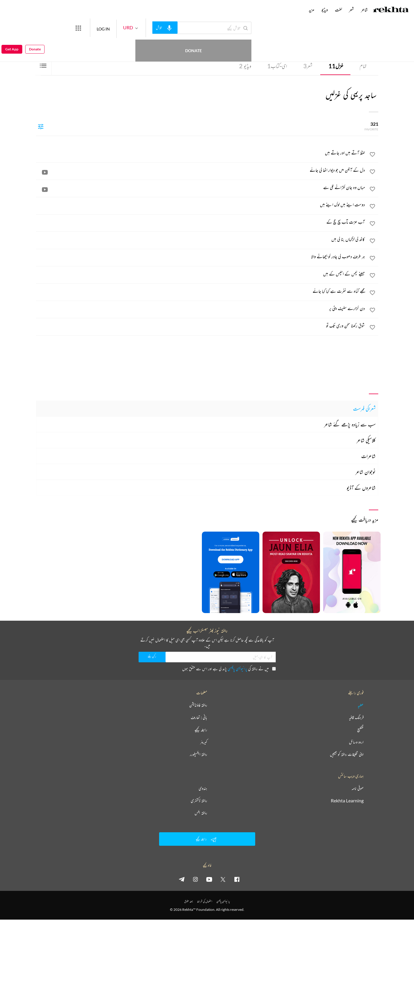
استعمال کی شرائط (204, 901)
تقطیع (360, 729)
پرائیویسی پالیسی (237, 668)
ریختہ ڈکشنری (199, 800)
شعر (307, 65)
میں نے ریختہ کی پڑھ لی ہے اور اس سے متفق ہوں (229, 668)
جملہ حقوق (188, 901)
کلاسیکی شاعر (366, 440)
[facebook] (236, 879)
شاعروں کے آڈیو (361, 487)
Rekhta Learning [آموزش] (347, 800)
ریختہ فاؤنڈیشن (198, 705)
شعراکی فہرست (364, 408)
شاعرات (368, 456)
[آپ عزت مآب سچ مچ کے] (200, 221)
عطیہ (361, 705)
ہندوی (203, 788)
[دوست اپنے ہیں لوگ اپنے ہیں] (200, 204)
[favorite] (372, 155)
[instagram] (195, 879)
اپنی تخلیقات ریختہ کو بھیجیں (347, 754)
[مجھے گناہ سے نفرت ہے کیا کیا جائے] (200, 291)
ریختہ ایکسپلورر (198, 754)
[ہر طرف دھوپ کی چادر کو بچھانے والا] (200, 256)
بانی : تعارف (199, 717)
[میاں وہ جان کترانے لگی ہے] (200, 187)
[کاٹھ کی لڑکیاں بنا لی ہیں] (200, 239)
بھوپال (317, 44)
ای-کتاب (277, 65)
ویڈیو (245, 65)
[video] (45, 172)
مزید (311, 9)
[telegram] (181, 879)
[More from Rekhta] (99, 28)
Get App (11, 28)
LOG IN (124, 27)
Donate (69, 27)
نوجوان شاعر (365, 471)
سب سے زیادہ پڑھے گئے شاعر (350, 424)
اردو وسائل (356, 742)
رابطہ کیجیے (201, 729)
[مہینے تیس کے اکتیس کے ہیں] (200, 273)
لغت (338, 9)
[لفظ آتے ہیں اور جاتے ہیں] (200, 152)
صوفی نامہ (358, 788)
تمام (363, 65)
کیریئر (203, 742)
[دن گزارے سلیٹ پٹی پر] (200, 308)
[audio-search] (186, 27)
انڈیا (311, 44)
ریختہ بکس (201, 813)
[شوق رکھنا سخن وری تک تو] (200, 325)
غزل (335, 65)
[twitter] (223, 879)
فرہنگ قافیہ (356, 717)
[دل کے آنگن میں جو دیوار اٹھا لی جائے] (200, 170)
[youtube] (209, 879)
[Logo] (390, 10)
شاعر (364, 9)
